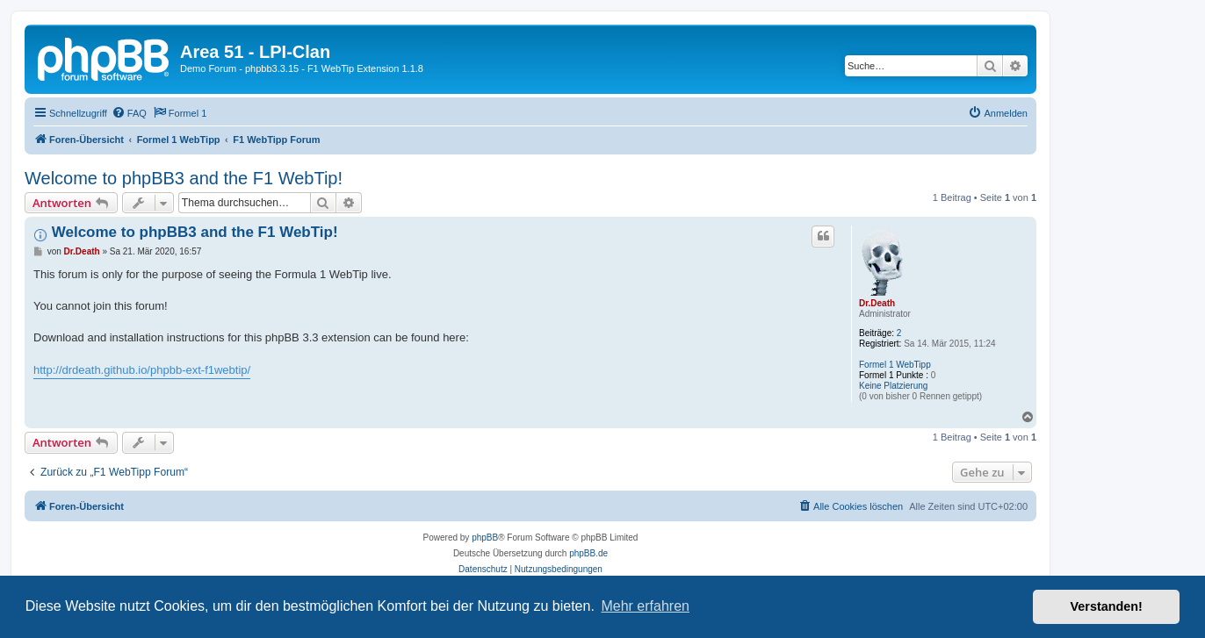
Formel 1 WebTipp (895, 364)
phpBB (485, 537)
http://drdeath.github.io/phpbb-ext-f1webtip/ (141, 369)
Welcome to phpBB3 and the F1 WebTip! (184, 178)
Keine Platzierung (893, 386)
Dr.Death (877, 303)
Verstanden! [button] (1107, 606)
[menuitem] (129, 113)
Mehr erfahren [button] (645, 606)
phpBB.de (588, 553)
